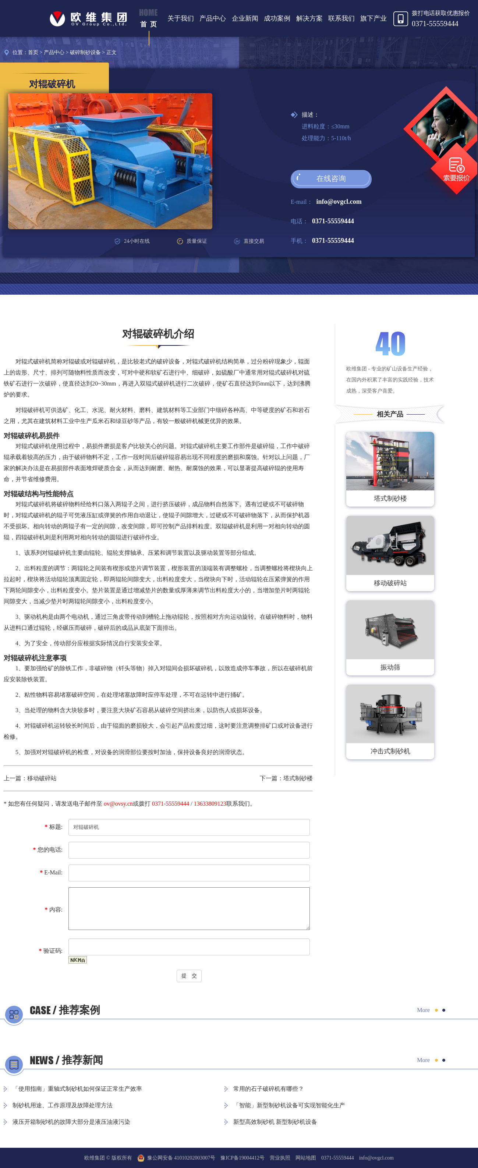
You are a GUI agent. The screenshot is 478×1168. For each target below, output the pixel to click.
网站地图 (305, 1158)
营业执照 (280, 1158)
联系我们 (341, 18)
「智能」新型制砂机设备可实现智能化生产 (289, 1105)
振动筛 (390, 667)
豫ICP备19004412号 (242, 1158)
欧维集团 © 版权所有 (108, 1158)
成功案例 (277, 18)
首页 (33, 52)
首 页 (148, 24)
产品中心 (212, 18)
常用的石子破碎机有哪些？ (268, 1089)
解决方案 (309, 18)
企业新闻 (245, 18)
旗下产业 (373, 18)
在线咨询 (331, 178)
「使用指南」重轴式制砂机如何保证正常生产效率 (77, 1089)
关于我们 (180, 18)
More (423, 1010)
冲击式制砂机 (390, 751)
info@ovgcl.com (339, 201)
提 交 (189, 976)
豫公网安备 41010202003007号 (176, 1158)
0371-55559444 (333, 221)
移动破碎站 (42, 778)
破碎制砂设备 (85, 52)
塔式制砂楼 (298, 778)
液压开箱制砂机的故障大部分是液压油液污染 (71, 1122)
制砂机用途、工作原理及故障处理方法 (63, 1105)
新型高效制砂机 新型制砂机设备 (275, 1122)
